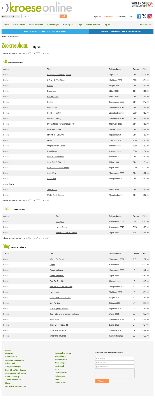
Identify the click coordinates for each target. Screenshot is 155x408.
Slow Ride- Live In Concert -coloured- (65, 314)
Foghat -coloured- (57, 270)
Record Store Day (12, 376)
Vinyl (79, 24)
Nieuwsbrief (108, 17)
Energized (51, 91)
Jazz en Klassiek (93, 24)
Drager (136, 69)
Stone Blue (51, 179)
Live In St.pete (61, 227)
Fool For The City (54, 113)
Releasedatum (115, 69)
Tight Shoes (52, 190)
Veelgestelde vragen (13, 367)
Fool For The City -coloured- (61, 287)
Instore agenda (60, 382)
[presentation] (114, 373)
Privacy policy (10, 363)
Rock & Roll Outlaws (55, 157)
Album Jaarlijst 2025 (13, 380)
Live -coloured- (56, 292)
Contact (131, 17)
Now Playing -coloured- (59, 308)
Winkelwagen (145, 24)
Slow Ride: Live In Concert (58, 168)
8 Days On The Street (56, 80)
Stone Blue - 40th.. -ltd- (59, 325)
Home (6, 24)
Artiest (6, 69)
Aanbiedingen (53, 24)
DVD (38, 53)
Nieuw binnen (19, 24)
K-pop (7, 383)
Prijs (144, 69)
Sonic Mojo (51, 173)
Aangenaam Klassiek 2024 (15, 373)
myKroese (97, 17)
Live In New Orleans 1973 (60, 298)
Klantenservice (120, 17)
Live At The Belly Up (55, 135)
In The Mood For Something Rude (62, 124)
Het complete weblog (63, 353)
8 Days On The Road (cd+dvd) (59, 75)
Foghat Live (52, 107)
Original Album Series (56, 146)
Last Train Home (54, 129)
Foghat (6, 75)
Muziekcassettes (61, 373)
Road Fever (52, 151)
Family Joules (52, 96)
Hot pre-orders (60, 376)
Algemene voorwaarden (14, 360)
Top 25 (107, 24)
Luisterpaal (68, 24)
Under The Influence (55, 195)
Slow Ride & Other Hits (56, 162)
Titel (49, 69)
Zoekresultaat (13, 36)
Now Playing (55, 303)
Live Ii (49, 140)
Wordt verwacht (36, 24)
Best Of (50, 86)
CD (29, 53)
